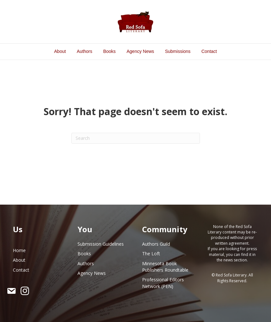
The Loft (151, 253)
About (60, 51)
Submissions (177, 51)
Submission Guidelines (100, 244)
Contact (209, 51)
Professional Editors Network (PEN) (163, 282)
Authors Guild (156, 244)
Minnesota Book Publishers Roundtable (165, 266)
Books (109, 51)
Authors (84, 51)
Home (19, 250)
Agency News (140, 51)
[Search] (135, 138)
